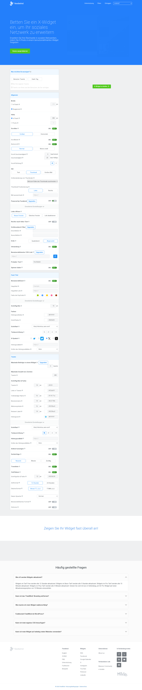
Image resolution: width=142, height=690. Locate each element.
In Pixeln (14, 104)
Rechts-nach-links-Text (19, 222)
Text (18, 172)
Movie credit (44, 149)
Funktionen (65, 666)
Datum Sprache (16, 496)
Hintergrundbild (16, 345)
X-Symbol (14, 338)
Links (35, 190)
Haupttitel (14, 286)
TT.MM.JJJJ (50, 489)
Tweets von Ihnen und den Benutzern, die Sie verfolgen (30, 87)
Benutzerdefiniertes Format (20, 502)
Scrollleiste (14, 140)
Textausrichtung (17, 332)
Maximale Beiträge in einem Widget (23, 362)
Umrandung (15, 247)
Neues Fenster (19, 215)
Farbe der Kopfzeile (17, 295)
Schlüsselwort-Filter (18, 227)
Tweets (13, 375)
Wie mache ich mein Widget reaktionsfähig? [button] (32, 605)
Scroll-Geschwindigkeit (18, 154)
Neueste (18, 461)
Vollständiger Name (17, 396)
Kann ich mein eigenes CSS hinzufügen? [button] (30, 623)
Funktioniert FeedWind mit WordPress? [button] (30, 614)
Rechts (50, 190)
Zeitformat (14, 483)
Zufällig (48, 461)
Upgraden (31, 201)
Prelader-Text (16, 262)
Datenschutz (83, 686)
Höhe (13, 115)
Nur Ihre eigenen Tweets (20, 84)
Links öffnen (15, 211)
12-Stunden (35, 483)
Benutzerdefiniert (17, 281)
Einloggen (108, 3)
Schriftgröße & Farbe (18, 381)
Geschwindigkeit (16, 158)
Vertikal (22, 134)
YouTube (83, 669)
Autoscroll (14, 144)
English (64, 653)
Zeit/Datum (15, 472)
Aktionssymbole (16, 406)
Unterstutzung (89, 3)
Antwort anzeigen (17, 449)
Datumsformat (16, 488)
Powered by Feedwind (24, 201)
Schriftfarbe (15, 320)
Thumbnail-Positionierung (19, 187)
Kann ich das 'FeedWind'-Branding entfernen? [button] (32, 596)
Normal (22, 149)
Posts (14, 123)
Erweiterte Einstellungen (34, 206)
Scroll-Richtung (16, 163)
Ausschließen (15, 235)
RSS (81, 653)
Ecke (13, 241)
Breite (13, 101)
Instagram (83, 666)
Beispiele (65, 669)
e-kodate (101, 669)
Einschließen (15, 231)
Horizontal (44, 134)
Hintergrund (15, 417)
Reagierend (15, 109)
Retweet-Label (16, 411)
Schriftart (14, 326)
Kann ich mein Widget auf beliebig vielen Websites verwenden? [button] (39, 632)
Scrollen (14, 128)
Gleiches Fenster (34, 215)
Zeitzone (14, 507)
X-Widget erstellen (101, 86)
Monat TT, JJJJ (35, 489)
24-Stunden (50, 483)
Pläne (99, 3)
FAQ (63, 659)
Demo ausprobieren (20, 54)
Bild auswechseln (16, 195)
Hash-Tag (35, 79)
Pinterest (83, 672)
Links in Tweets (16, 390)
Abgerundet (50, 241)
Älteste (33, 461)
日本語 (64, 656)
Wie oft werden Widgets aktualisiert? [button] (29, 577)
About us (101, 653)
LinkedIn (83, 675)
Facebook (83, 656)
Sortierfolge (15, 454)
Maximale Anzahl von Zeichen (21, 372)
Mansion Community (105, 666)
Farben (13, 311)
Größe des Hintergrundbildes (20, 349)
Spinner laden (16, 267)
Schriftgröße (15, 306)
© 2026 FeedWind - (60, 686)
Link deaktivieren (50, 215)
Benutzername (16, 401)
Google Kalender (85, 659)
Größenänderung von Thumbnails (22, 178)
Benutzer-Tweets (19, 79)
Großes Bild (48, 172)
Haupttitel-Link (16, 291)
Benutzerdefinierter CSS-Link (21, 252)
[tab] (71, 577)
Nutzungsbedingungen (72, 686)
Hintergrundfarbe (16, 315)
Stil (12, 169)
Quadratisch (36, 241)
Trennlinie (14, 466)
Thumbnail (33, 172)
